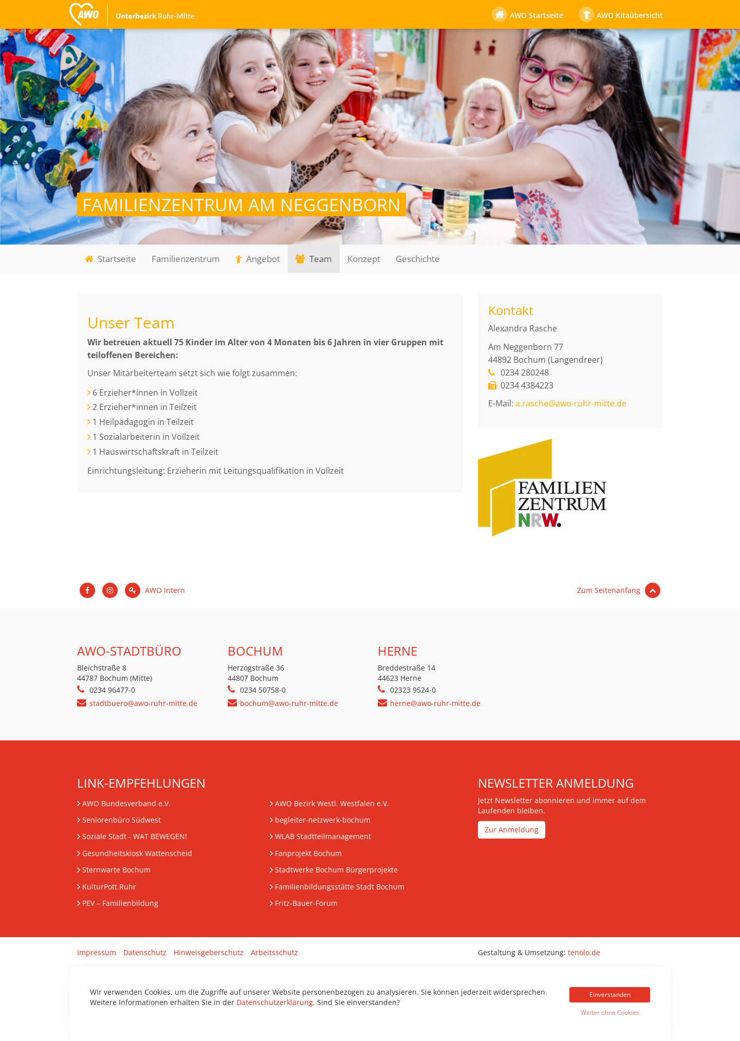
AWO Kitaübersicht (630, 15)
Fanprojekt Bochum (308, 853)
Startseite (110, 259)
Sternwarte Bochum (116, 870)
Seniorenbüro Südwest (121, 820)
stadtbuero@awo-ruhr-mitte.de (143, 703)
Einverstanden (610, 994)
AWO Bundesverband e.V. (126, 803)
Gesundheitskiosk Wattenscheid (137, 853)
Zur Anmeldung (512, 829)
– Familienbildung (120, 903)
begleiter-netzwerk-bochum (323, 820)
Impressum (96, 952)
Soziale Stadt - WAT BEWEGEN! (134, 836)
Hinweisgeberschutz (209, 952)
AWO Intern (155, 590)
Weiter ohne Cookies (610, 1012)
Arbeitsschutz (274, 952)
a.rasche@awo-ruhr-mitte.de (570, 403)
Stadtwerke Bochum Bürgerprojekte (336, 870)
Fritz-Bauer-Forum (306, 903)
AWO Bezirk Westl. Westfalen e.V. (332, 803)
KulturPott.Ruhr (109, 886)
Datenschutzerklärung (274, 1002)
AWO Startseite (536, 15)
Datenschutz (144, 952)
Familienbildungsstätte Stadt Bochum (339, 886)
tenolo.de (584, 952)
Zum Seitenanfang (618, 590)
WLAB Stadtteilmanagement (323, 836)
